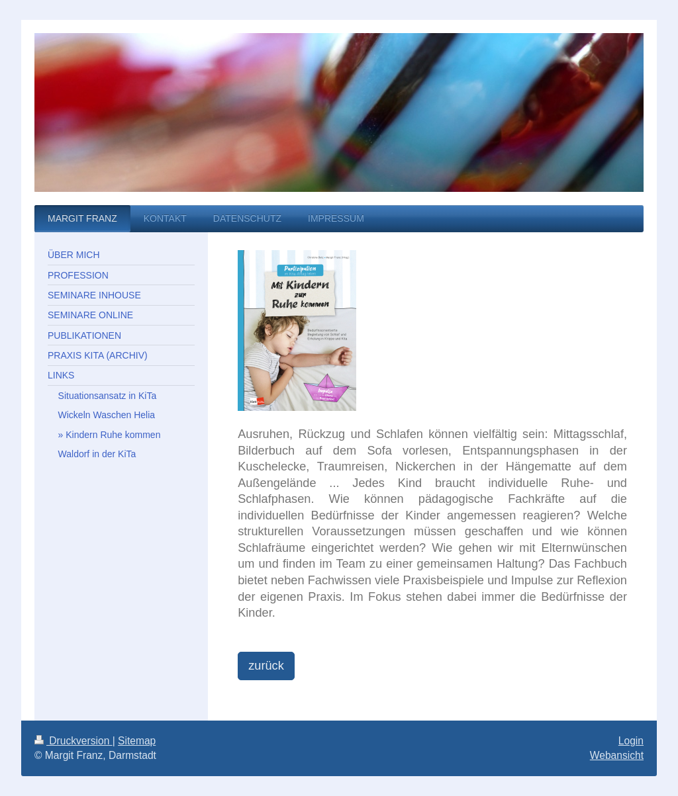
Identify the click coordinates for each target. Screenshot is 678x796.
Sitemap (137, 740)
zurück (266, 665)
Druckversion (73, 740)
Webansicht (617, 755)
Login (631, 740)
